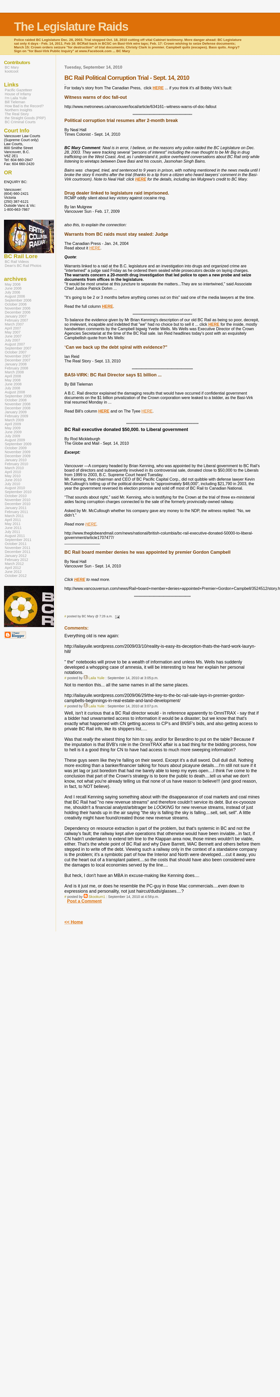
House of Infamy (18, 94)
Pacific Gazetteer (18, 90)
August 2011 (15, 536)
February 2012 (16, 560)
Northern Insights (18, 110)
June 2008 (13, 384)
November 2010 (17, 500)
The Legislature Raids (71, 26)
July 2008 (12, 388)
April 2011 (13, 520)
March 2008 (14, 372)
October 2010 (16, 496)
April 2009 (13, 424)
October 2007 (16, 352)
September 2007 (18, 348)
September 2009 (18, 444)
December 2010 (17, 504)
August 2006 (15, 296)
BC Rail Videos (17, 262)
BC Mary (12, 67)
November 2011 (17, 548)
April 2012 (13, 568)
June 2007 (13, 336)
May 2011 (12, 524)
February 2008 (16, 368)
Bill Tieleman (15, 102)
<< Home (73, 922)
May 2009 (12, 428)
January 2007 (16, 316)
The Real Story (17, 114)
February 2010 (16, 464)
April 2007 (13, 328)
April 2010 (13, 472)
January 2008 (16, 364)
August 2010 (15, 488)
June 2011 (13, 528)
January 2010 (16, 460)
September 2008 (18, 396)
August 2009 (15, 440)
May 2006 (12, 284)
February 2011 (16, 512)
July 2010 (12, 484)
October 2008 (16, 400)
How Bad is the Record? (24, 106)
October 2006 (16, 304)
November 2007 (17, 356)
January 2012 (16, 556)
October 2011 (16, 544)
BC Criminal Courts (20, 122)
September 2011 (18, 540)
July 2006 (12, 292)
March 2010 (14, 468)
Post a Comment (84, 901)
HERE (94, 248)
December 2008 (17, 408)
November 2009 (17, 452)
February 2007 (16, 320)
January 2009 (16, 412)
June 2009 (13, 432)
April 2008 (13, 376)
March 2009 (14, 420)
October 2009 (16, 448)
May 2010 (12, 476)
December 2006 (17, 312)
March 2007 (14, 324)
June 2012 (13, 572)
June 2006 (13, 288)
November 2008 (17, 404)
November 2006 (17, 308)
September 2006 (18, 300)
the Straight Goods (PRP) (25, 118)
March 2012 (14, 564)
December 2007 (17, 360)
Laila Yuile (96, 678)
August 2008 (15, 392)
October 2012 (16, 576)
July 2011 (12, 532)
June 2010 (13, 480)
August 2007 (15, 344)
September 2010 (18, 492)
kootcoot (11, 71)
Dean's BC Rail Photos (23, 266)
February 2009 (16, 416)
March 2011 (14, 516)
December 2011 (17, 552)
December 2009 (17, 456)
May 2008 (12, 380)
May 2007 (12, 332)
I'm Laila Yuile (16, 98)
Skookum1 (96, 897)
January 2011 (16, 508)
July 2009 (12, 436)
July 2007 (12, 340)
